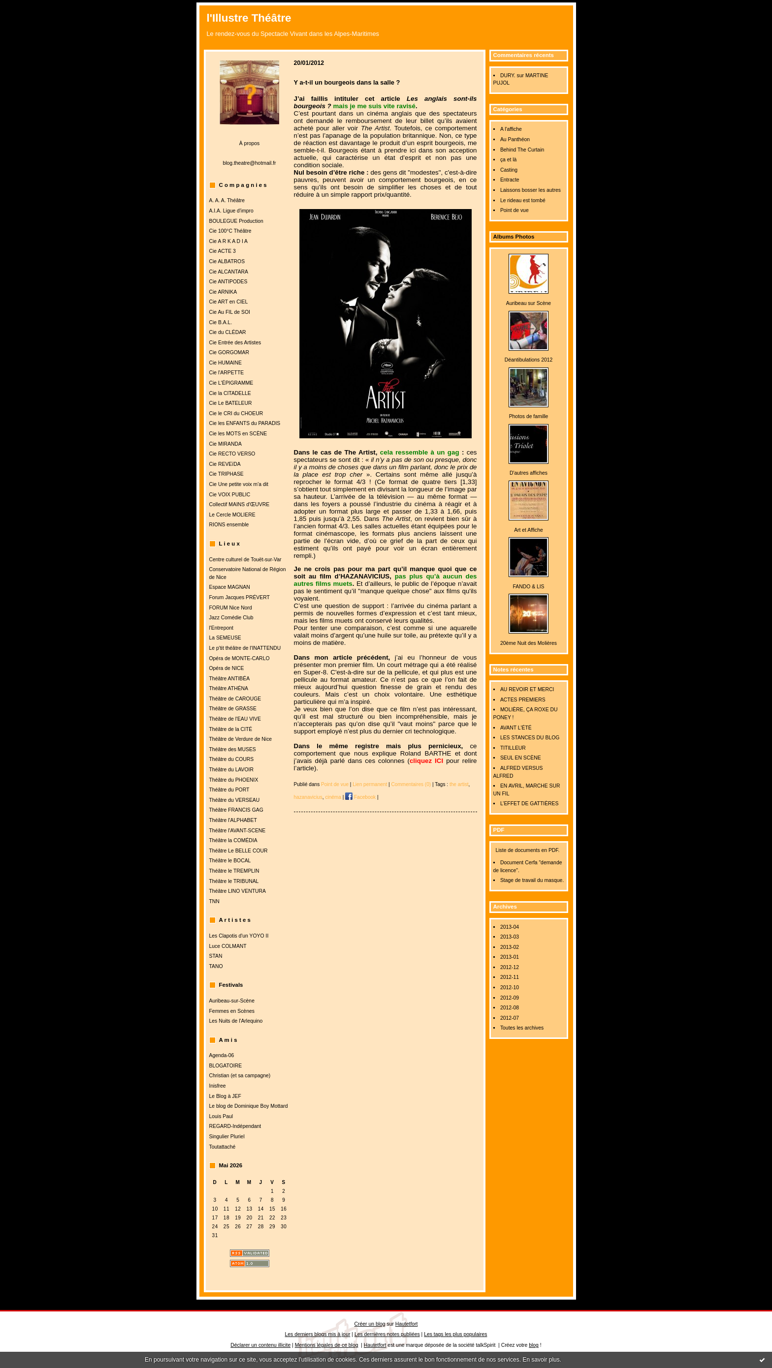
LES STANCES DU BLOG (530, 737)
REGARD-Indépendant (235, 1126)
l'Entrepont (221, 628)
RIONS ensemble (229, 524)
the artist (459, 784)
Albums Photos (514, 237)
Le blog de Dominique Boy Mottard (248, 1106)
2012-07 (509, 1018)
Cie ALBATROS (227, 261)
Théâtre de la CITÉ (231, 729)
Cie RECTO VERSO (232, 453)
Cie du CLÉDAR (227, 332)
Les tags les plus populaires (455, 1334)
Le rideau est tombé (523, 200)
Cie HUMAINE (225, 362)
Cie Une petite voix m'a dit (238, 484)
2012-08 (509, 1007)
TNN (214, 901)
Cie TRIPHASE (226, 474)
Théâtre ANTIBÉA (229, 678)
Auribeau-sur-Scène (232, 1000)
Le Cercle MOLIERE (232, 514)
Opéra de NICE (226, 668)
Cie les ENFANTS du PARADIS (245, 423)
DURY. (507, 75)
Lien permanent (370, 784)
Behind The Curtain (522, 149)
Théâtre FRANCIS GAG (236, 810)
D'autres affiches (528, 473)
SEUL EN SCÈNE (520, 757)
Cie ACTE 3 (222, 251)
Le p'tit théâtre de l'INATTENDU (245, 648)
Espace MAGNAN (229, 587)
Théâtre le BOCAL (230, 860)
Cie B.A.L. (220, 322)
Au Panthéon (515, 139)
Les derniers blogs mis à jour (318, 1334)
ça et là (508, 159)
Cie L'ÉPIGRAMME (231, 383)
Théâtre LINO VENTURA (237, 891)
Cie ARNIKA (223, 292)
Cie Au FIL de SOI (229, 312)
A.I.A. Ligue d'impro (231, 210)
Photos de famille (528, 416)
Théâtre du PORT (229, 789)
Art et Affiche (528, 530)
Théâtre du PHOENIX (233, 780)
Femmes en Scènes (232, 1011)
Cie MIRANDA (225, 444)
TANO (216, 966)
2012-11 (509, 977)
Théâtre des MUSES (232, 749)
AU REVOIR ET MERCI (527, 689)
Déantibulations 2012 (529, 360)
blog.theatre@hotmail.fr (249, 163)
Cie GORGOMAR (229, 352)
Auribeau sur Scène (528, 303)
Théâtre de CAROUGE (235, 698)
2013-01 (509, 957)
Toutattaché (222, 1147)
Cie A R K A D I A (228, 241)
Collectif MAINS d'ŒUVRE (239, 504)
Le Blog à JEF (225, 1096)
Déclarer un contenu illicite (260, 1345)
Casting (508, 170)
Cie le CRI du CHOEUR (236, 413)
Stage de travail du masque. (532, 880)
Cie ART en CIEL (228, 301)
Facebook (360, 797)
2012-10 (509, 987)
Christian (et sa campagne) (240, 1075)
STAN (216, 956)
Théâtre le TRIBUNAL (234, 881)
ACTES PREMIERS (523, 699)
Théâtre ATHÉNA (229, 688)
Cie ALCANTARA (229, 271)
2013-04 (509, 927)
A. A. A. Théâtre (227, 200)
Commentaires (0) (411, 784)
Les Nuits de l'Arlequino (236, 1021)
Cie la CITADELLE (230, 393)
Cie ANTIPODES (228, 281)
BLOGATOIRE (225, 1065)
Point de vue (514, 210)
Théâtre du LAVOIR (231, 769)
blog (534, 1345)
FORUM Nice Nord (230, 607)
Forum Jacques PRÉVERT (239, 597)
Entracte (509, 179)
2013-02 (509, 947)
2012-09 (509, 998)
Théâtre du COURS (231, 759)
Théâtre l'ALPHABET (233, 820)
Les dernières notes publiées (387, 1334)
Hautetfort (406, 1324)
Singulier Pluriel (227, 1136)
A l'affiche (511, 129)
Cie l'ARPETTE (226, 372)
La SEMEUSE (225, 637)
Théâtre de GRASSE (233, 708)
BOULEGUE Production (236, 221)
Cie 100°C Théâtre (230, 231)
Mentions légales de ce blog (326, 1345)
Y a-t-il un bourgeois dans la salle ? (347, 82)
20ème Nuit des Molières (528, 643)
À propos (249, 143)
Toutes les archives (522, 1028)
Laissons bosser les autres (530, 190)
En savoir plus (540, 1359)
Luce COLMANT (228, 946)
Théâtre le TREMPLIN (234, 871)
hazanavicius (308, 797)
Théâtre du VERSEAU (234, 800)
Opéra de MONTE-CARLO (239, 658)
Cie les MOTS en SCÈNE (238, 433)
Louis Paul (221, 1116)
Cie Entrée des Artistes (235, 342)
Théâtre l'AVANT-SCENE (237, 830)
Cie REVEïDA (225, 464)
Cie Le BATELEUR (230, 403)
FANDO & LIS (528, 586)
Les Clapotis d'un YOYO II (239, 936)
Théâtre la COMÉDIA (233, 840)
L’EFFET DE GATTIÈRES (529, 803)
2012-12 (509, 967)
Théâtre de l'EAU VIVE (235, 719)
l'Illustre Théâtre (249, 18)
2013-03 (509, 937)
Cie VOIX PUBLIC (230, 494)
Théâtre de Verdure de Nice (240, 739)
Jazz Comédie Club (231, 617)
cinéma (333, 797)
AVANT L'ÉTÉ (516, 727)
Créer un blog (370, 1324)
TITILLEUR (513, 748)
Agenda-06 (221, 1055)
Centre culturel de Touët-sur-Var (245, 559)
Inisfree (217, 1086)
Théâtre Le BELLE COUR (238, 850)
